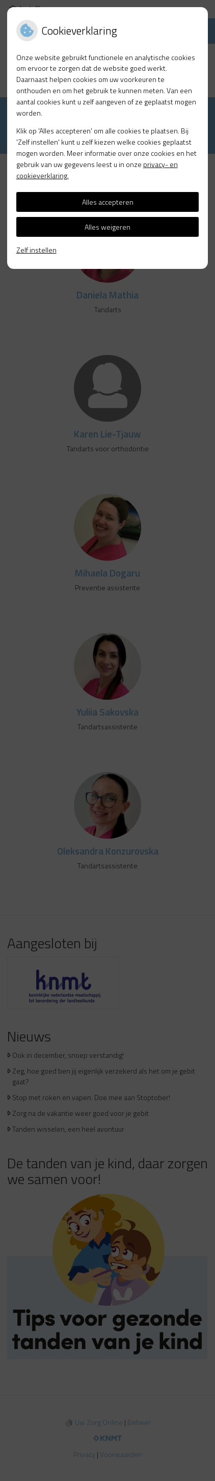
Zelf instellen (36, 249)
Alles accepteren (107, 202)
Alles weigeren (107, 227)
